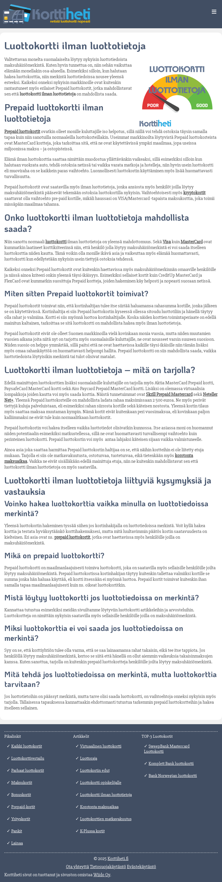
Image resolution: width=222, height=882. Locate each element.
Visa (167, 242)
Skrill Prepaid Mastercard (169, 394)
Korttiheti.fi (118, 859)
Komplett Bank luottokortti (171, 763)
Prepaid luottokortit (22, 131)
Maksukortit (21, 782)
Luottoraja (88, 758)
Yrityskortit (20, 818)
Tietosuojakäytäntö (108, 867)
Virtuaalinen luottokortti (100, 746)
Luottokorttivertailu (27, 758)
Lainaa (17, 843)
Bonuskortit (21, 794)
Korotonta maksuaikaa (99, 806)
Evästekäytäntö (141, 867)
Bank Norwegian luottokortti (173, 775)
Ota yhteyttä (77, 867)
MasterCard (192, 242)
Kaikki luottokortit (26, 746)
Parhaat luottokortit (27, 770)
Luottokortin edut (95, 770)
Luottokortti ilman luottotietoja (106, 794)
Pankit (16, 831)
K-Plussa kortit (92, 831)
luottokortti (55, 242)
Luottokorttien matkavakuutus (106, 818)
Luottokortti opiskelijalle (100, 782)
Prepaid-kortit (23, 806)
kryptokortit (194, 193)
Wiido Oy (101, 875)
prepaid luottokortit (72, 537)
